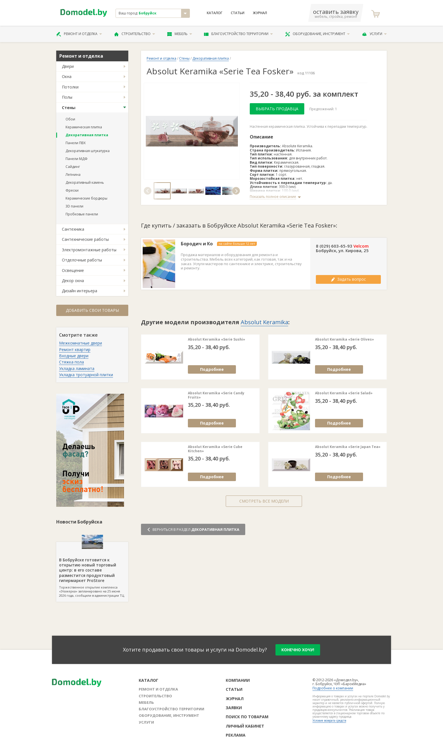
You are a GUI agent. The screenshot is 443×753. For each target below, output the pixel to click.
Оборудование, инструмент (317, 33)
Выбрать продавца (277, 108)
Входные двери (73, 355)
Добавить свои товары (92, 310)
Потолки (70, 87)
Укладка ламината (76, 368)
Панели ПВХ (76, 142)
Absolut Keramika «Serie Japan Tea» (348, 447)
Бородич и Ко (197, 244)
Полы (67, 97)
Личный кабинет (245, 726)
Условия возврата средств (329, 720)
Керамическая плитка (84, 127)
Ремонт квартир (74, 349)
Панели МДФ (77, 158)
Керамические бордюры (86, 198)
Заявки (234, 708)
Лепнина (73, 174)
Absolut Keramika (264, 322)
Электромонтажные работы (89, 249)
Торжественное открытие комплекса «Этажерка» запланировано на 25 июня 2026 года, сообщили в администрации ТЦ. (92, 570)
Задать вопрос (348, 279)
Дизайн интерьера (79, 290)
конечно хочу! (297, 649)
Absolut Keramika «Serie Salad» (344, 393)
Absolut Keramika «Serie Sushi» (216, 339)
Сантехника (73, 229)
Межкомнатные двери (80, 343)
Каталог (214, 13)
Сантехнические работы (85, 239)
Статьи (237, 13)
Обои (70, 119)
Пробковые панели (82, 214)
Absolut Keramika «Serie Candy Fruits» (216, 395)
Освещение (73, 270)
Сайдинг (73, 166)
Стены (68, 107)
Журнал (260, 13)
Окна (66, 76)
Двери (68, 66)
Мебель (179, 33)
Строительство (134, 33)
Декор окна (73, 280)
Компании (238, 680)
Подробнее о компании (332, 688)
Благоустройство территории (238, 33)
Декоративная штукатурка (88, 150)
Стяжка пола (71, 362)
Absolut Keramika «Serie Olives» (344, 339)
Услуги (374, 33)
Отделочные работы (82, 260)
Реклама (236, 735)
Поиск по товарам (247, 717)
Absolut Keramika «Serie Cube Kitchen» (215, 449)
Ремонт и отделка (79, 33)
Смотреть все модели (264, 501)
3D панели (74, 206)
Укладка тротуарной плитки (86, 374)
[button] (147, 190)
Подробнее (212, 369)
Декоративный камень (85, 182)
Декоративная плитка (87, 135)
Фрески (72, 190)
